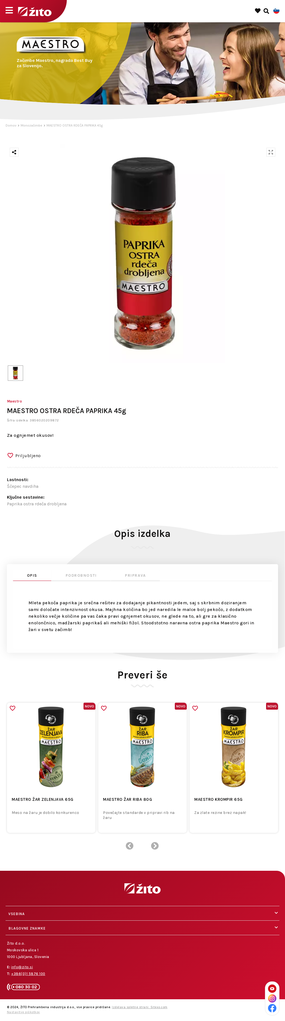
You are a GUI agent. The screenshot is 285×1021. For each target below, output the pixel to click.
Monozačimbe (31, 125)
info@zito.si (22, 967)
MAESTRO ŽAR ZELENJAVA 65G (42, 799)
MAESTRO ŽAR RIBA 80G (127, 799)
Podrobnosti (81, 575)
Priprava (135, 575)
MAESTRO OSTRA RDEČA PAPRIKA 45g (74, 125)
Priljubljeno (28, 455)
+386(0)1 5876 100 (28, 974)
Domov (11, 125)
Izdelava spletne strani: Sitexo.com (140, 1007)
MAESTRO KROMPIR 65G (218, 799)
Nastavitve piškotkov (23, 1012)
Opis (32, 575)
